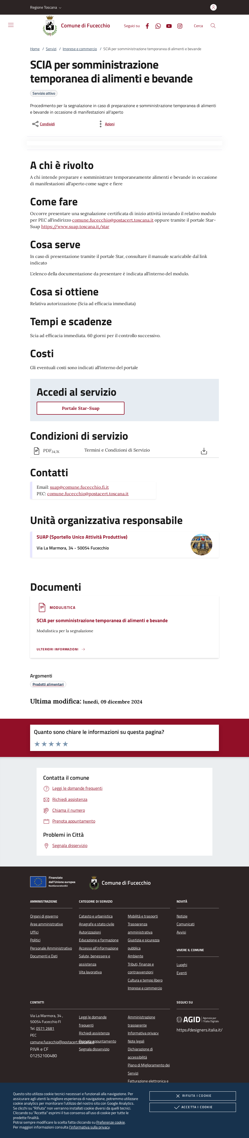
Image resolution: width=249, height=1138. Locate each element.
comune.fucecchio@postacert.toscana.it (113, 220)
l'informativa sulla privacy (89, 1127)
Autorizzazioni (90, 932)
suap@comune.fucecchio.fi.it (79, 487)
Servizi (51, 49)
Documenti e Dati (44, 956)
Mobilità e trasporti (143, 916)
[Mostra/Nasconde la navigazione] (11, 25)
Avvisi (181, 932)
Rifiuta (193, 1096)
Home (35, 49)
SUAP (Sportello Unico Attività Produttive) (82, 537)
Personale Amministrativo (51, 948)
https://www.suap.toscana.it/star (75, 226)
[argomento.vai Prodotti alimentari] (48, 684)
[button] (46, 7)
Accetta (193, 1107)
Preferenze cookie (110, 1122)
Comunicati (185, 924)
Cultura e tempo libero (145, 980)
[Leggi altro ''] (61, 649)
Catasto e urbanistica (96, 916)
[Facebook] (145, 25)
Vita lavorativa (90, 972)
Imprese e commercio (80, 49)
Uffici (34, 932)
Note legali (136, 1041)
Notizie (182, 916)
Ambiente (135, 956)
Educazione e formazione (99, 940)
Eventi (182, 973)
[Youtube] (166, 25)
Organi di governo (44, 916)
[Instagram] (177, 25)
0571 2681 (45, 1028)
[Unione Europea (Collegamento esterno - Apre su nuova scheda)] (54, 882)
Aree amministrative (46, 924)
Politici (35, 940)
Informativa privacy (143, 1033)
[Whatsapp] (156, 25)
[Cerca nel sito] (213, 25)
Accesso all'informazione (98, 948)
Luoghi (182, 965)
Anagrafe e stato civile (96, 924)
